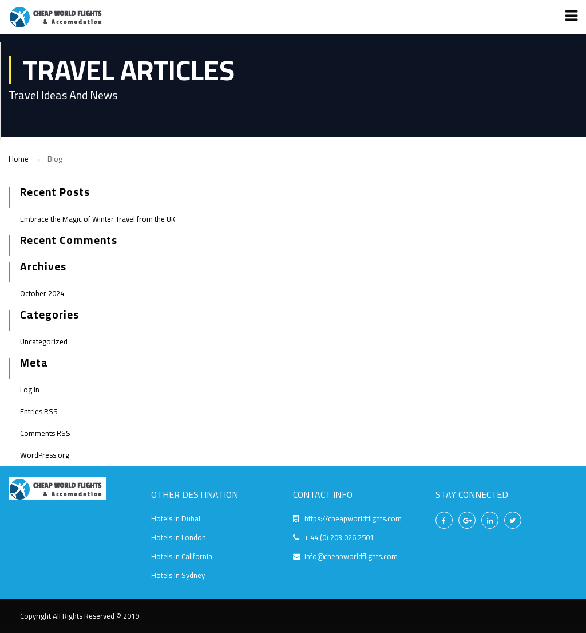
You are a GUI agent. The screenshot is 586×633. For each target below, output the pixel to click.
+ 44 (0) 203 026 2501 (339, 537)
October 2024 (42, 293)
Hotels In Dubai (175, 518)
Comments (45, 433)
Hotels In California (181, 556)
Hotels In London (178, 537)
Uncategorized (44, 341)
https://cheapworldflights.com (353, 518)
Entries (39, 411)
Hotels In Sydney (178, 575)
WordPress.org (44, 455)
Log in (29, 389)
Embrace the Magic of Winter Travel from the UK (97, 219)
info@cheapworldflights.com (351, 556)
